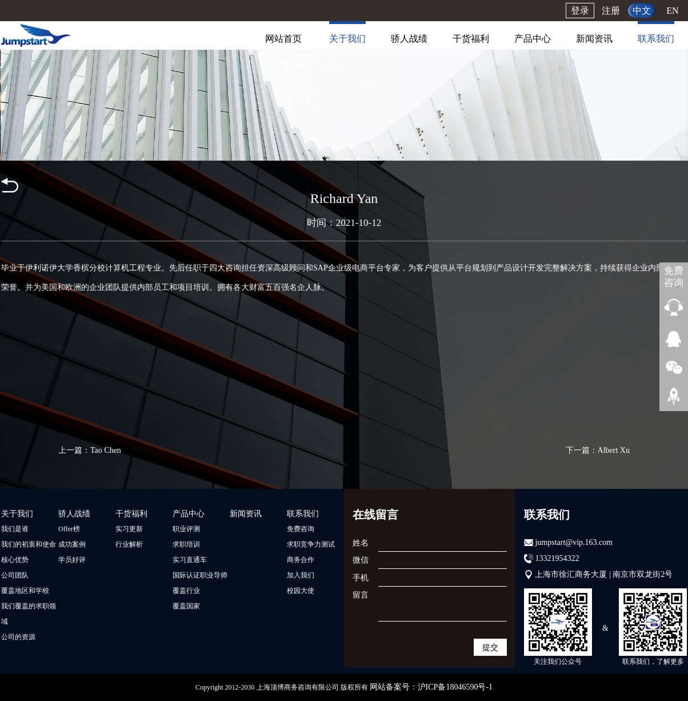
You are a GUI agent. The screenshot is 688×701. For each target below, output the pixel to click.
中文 (642, 10)
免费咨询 (300, 529)
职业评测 (186, 529)
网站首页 (283, 38)
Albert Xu (614, 450)
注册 (611, 10)
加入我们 (300, 575)
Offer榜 (69, 529)
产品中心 (532, 38)
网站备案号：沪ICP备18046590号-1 (431, 687)
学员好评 (72, 560)
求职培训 (186, 544)
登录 (580, 10)
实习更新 (129, 529)
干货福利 (471, 38)
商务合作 (300, 560)
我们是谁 (15, 529)
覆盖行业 (186, 591)
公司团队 (15, 575)
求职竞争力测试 (311, 544)
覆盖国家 (186, 606)
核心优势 (15, 560)
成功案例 (72, 544)
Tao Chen (105, 450)
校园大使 (300, 591)
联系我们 (656, 38)
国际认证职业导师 (200, 575)
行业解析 (129, 544)
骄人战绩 (409, 38)
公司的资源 (18, 637)
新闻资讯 (594, 38)
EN (672, 10)
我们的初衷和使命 (28, 544)
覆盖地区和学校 (25, 591)
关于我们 (347, 38)
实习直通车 (190, 560)
